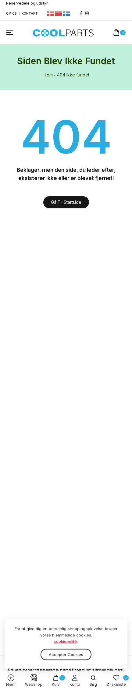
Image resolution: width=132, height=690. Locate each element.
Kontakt (30, 13)
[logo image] (63, 32)
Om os (11, 13)
